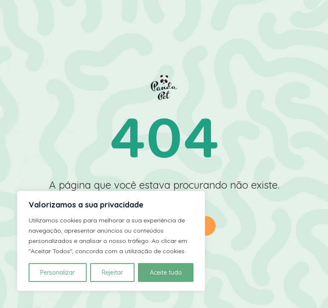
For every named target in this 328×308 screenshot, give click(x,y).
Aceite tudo (166, 272)
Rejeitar (112, 272)
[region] (111, 241)
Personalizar (57, 272)
